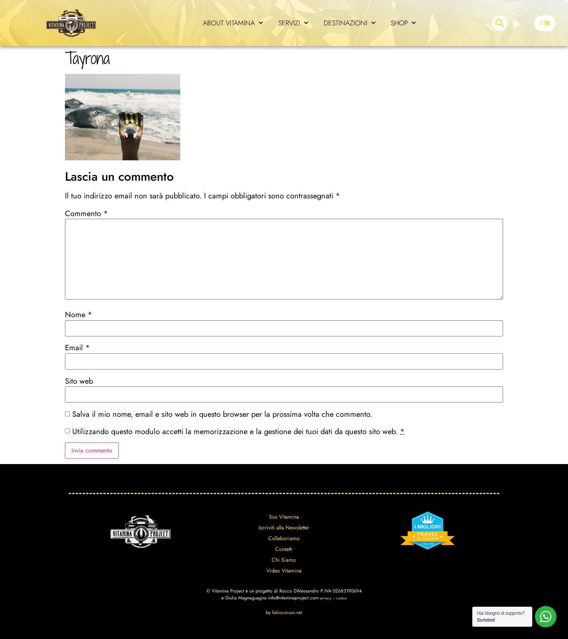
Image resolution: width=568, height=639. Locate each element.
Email (77, 348)
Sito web (79, 381)
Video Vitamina (284, 570)
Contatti (283, 549)
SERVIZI (293, 23)
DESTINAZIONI (349, 23)
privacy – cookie (333, 598)
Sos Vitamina (284, 517)
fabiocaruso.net (287, 612)
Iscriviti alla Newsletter (284, 527)
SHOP (403, 23)
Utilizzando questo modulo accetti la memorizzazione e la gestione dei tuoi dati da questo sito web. (238, 432)
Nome (78, 315)
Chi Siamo (284, 560)
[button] (499, 23)
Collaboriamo (284, 538)
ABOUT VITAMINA (233, 23)
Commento (86, 214)
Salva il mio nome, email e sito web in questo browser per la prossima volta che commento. (222, 414)
